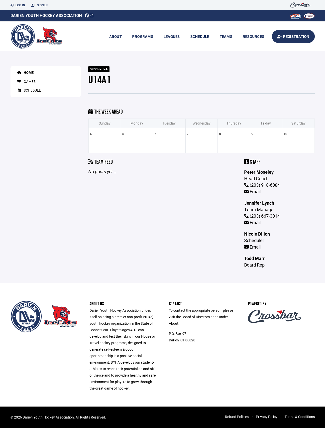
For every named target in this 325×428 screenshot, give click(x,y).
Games (25, 81)
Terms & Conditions (300, 416)
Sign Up (39, 5)
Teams (226, 36)
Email (252, 191)
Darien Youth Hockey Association (46, 15)
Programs (142, 36)
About (115, 36)
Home (24, 72)
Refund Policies (237, 416)
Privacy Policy (266, 416)
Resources (253, 36)
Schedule (199, 36)
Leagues (172, 36)
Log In (17, 5)
